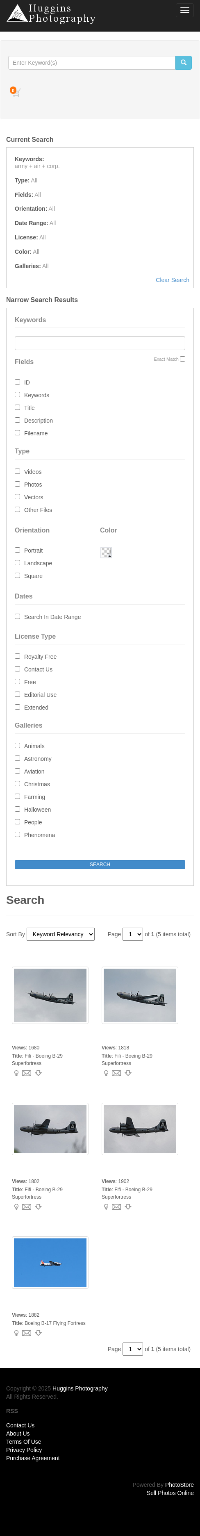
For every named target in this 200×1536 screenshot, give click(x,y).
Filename (36, 433)
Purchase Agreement (33, 1458)
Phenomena (39, 835)
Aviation (34, 771)
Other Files (38, 510)
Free (30, 682)
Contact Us (38, 669)
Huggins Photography (80, 1388)
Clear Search (172, 280)
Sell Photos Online (170, 1493)
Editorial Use (40, 695)
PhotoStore (179, 1484)
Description (38, 420)
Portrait (33, 550)
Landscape (38, 563)
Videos (33, 472)
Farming (34, 797)
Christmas (37, 784)
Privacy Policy (24, 1450)
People (33, 822)
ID (27, 382)
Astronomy (38, 758)
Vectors (33, 497)
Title (29, 408)
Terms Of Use (23, 1441)
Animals (34, 746)
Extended (36, 707)
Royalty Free (40, 656)
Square (33, 576)
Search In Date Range (52, 617)
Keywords (36, 395)
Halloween (37, 809)
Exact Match (166, 359)
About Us (18, 1433)
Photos (33, 484)
